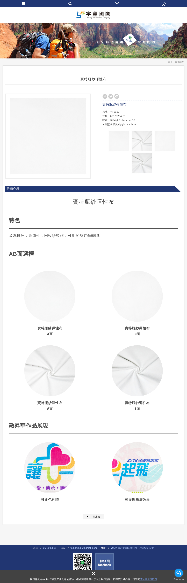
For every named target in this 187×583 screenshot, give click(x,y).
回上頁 (96, 516)
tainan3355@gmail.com (83, 548)
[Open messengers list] (179, 573)
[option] (48, 136)
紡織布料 (179, 62)
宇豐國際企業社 (93, 15)
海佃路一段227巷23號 (130, 548)
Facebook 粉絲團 (104, 562)
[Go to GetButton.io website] (178, 579)
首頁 (170, 62)
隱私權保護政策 (148, 579)
